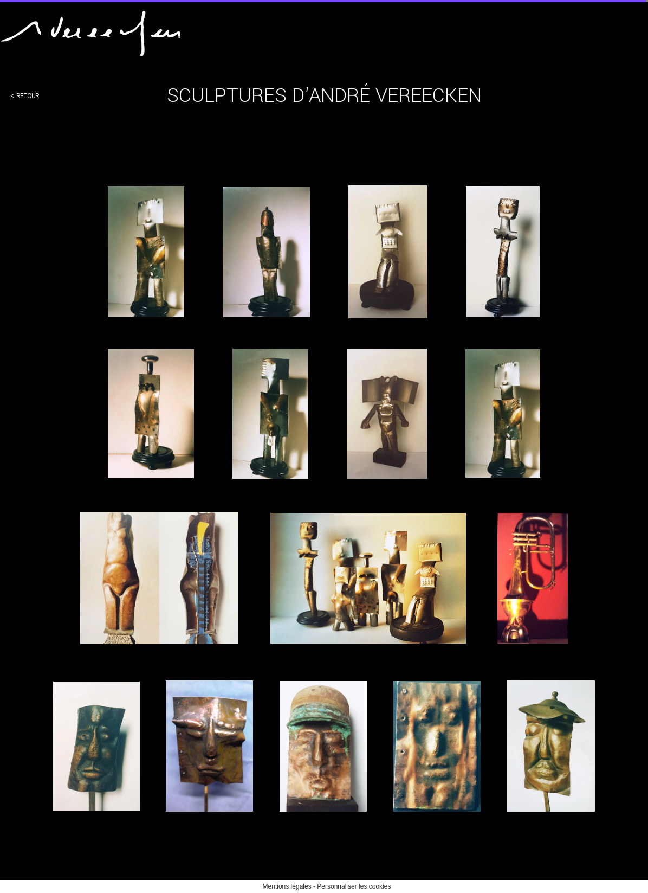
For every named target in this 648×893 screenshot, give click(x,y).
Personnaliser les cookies (354, 886)
